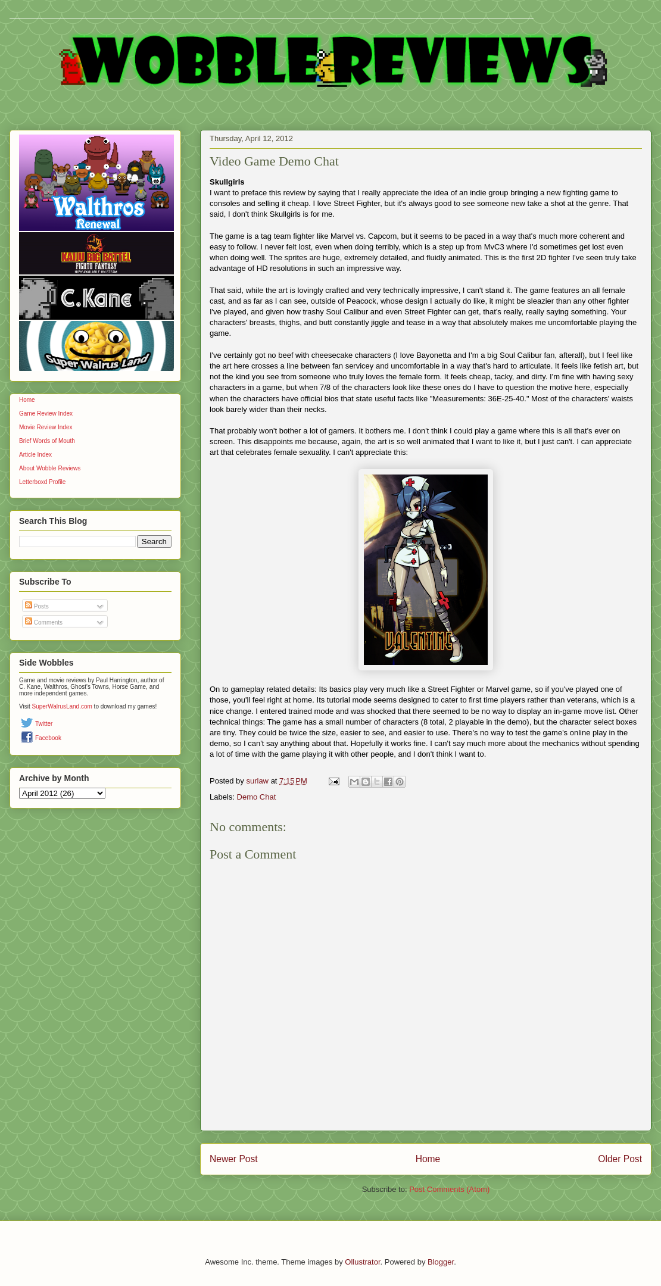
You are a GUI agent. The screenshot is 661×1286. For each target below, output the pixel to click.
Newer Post (234, 1159)
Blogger (441, 1261)
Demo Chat (256, 796)
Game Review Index (46, 413)
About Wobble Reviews (49, 468)
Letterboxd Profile (42, 482)
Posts (37, 606)
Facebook (48, 738)
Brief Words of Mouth (47, 441)
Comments (44, 622)
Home (428, 1159)
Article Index (35, 454)
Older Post (620, 1159)
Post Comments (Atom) (449, 1189)
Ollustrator (362, 1261)
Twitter (43, 723)
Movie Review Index (45, 427)
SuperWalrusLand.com (62, 706)
